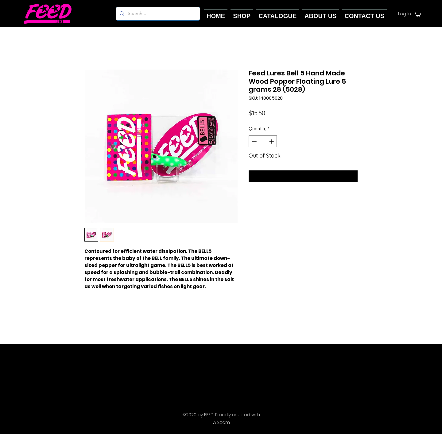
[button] (417, 14)
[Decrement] (254, 141)
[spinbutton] (263, 141)
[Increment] (272, 141)
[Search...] (157, 13)
